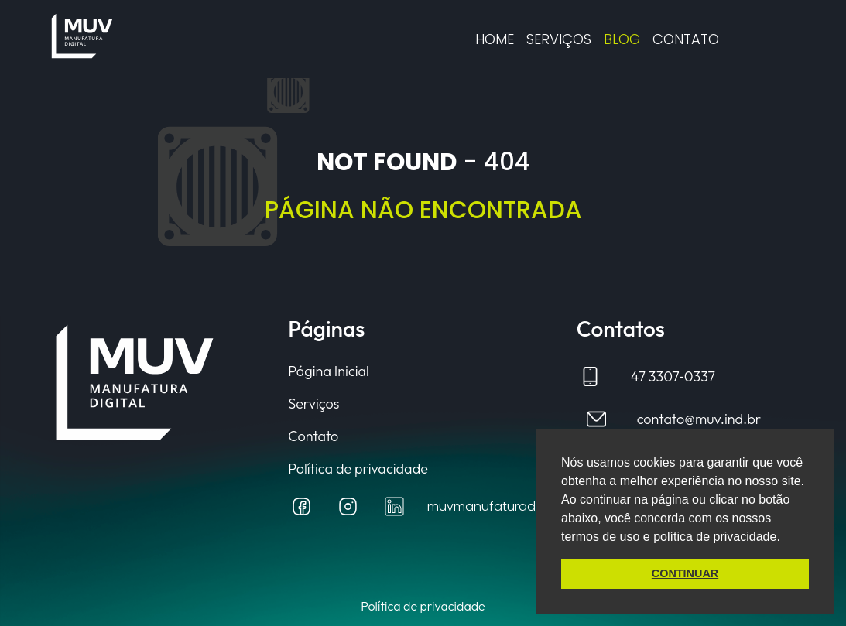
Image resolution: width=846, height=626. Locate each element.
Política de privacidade (358, 468)
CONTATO (685, 39)
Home (494, 39)
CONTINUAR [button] (685, 573)
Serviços (558, 39)
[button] (785, 537)
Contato (313, 436)
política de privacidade (714, 536)
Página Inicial (328, 371)
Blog (622, 39)
